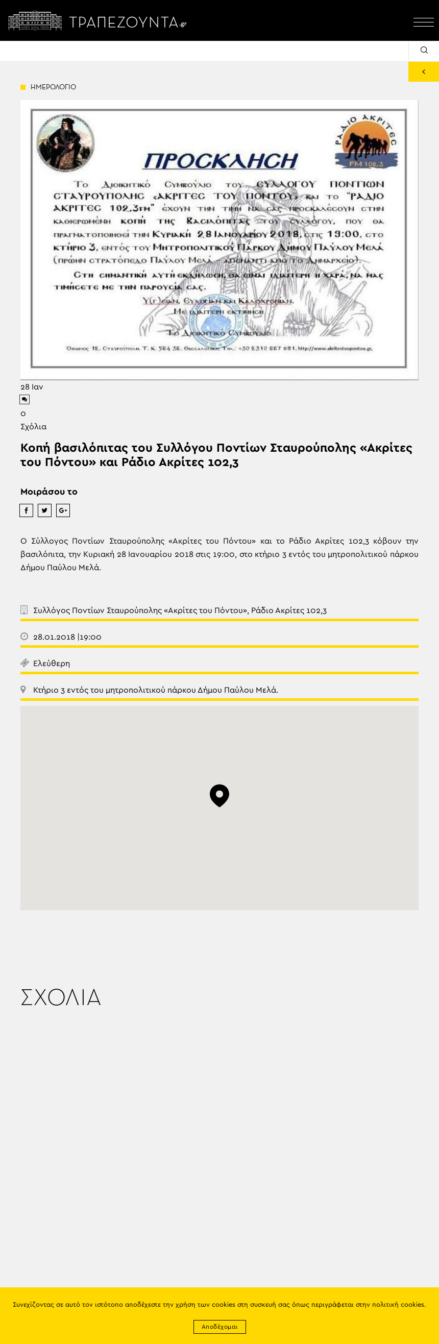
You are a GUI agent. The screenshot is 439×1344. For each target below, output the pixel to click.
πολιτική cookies (398, 1305)
